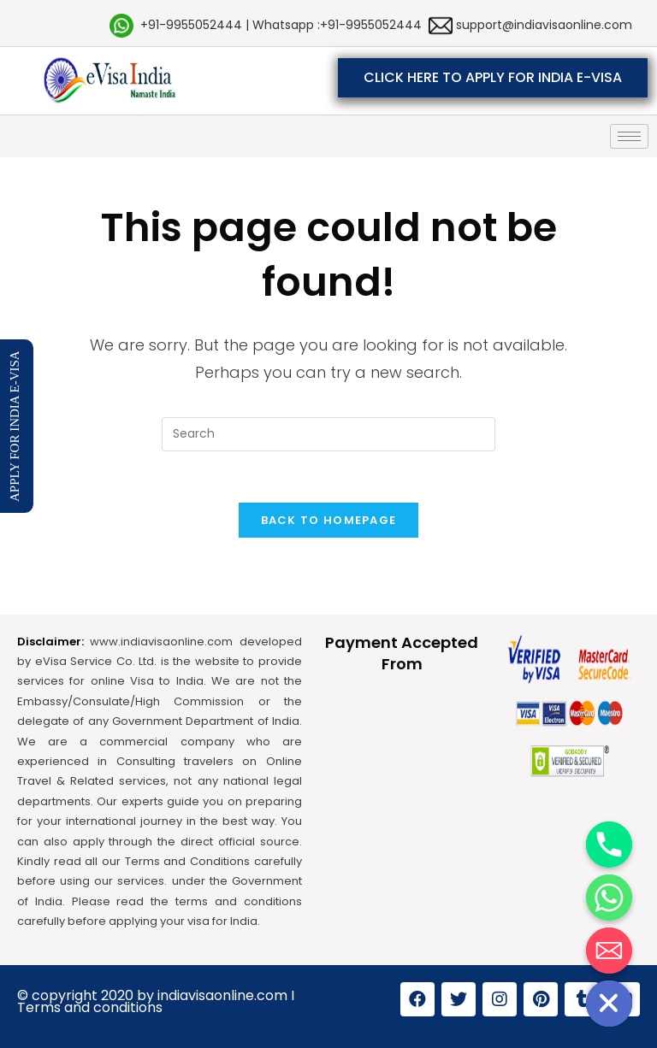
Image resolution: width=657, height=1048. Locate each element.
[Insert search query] (328, 434)
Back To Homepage (329, 520)
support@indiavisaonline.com (542, 24)
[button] (493, 77)
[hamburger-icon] (629, 136)
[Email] (609, 950)
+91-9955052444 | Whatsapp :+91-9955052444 (281, 24)
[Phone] (609, 844)
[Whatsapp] (609, 897)
